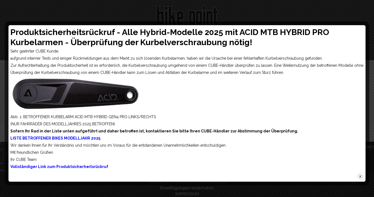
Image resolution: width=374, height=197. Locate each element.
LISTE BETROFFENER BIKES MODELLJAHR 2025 (55, 138)
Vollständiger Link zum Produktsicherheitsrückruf (59, 166)
